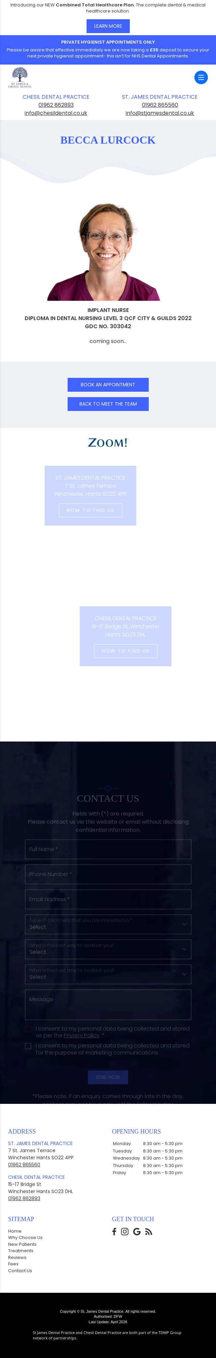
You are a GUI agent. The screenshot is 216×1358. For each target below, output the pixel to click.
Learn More (108, 26)
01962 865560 (160, 105)
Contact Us (20, 1270)
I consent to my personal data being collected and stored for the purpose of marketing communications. (113, 1069)
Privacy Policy (81, 1055)
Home (15, 1231)
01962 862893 (56, 105)
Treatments (20, 1250)
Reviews (17, 1257)
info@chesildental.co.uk (56, 113)
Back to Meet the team (108, 404)
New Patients (22, 1244)
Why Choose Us (25, 1237)
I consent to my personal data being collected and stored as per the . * (113, 1052)
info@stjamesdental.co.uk (160, 113)
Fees (13, 1264)
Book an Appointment (108, 384)
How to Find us (77, 510)
